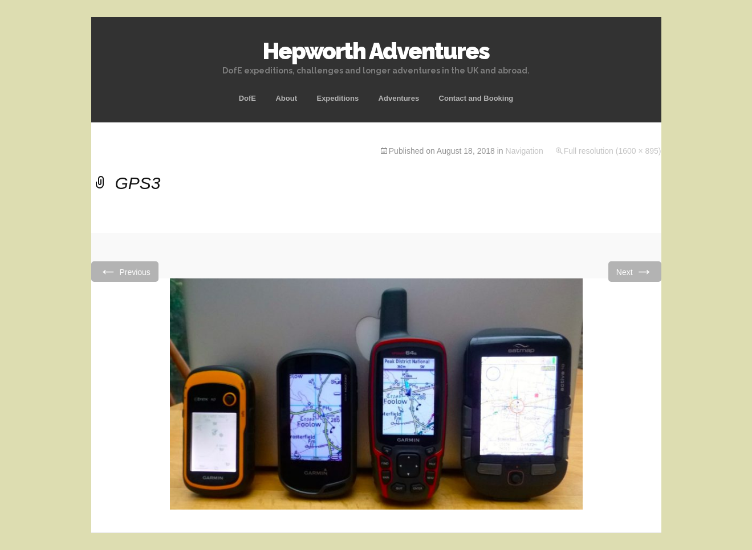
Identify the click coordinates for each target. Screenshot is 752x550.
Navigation (524, 150)
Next (634, 271)
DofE (247, 98)
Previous (125, 271)
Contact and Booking (476, 98)
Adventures (399, 98)
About (286, 98)
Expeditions (337, 98)
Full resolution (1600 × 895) (612, 150)
